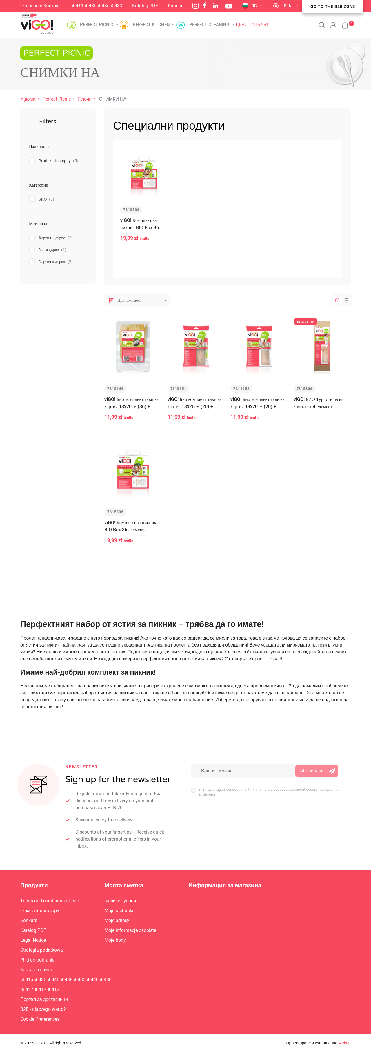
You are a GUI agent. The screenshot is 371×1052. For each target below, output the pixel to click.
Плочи (85, 99)
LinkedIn (215, 5)
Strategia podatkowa (41, 950)
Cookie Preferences (39, 1019)
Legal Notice (33, 940)
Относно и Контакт (40, 5)
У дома (27, 99)
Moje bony (115, 940)
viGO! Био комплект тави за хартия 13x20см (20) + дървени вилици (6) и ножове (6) (195, 410)
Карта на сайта (36, 970)
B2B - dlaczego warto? (43, 1009)
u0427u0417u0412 (39, 989)
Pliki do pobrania (37, 960)
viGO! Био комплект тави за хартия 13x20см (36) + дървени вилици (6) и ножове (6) (131, 410)
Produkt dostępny (58, 160)
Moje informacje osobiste (130, 930)
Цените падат (252, 25)
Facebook (205, 5)
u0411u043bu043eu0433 (96, 5)
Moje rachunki (118, 910)
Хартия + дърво (56, 238)
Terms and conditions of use (49, 900)
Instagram (195, 5)
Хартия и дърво (56, 261)
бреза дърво (52, 249)
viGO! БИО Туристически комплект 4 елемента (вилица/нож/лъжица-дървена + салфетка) (319, 410)
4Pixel (345, 1043)
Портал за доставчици (44, 999)
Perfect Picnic (57, 99)
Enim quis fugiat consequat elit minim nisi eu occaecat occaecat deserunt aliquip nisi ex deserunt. (268, 791)
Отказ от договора (39, 910)
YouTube (228, 6)
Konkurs (28, 920)
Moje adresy (116, 920)
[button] (342, 22)
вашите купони (120, 900)
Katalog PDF (145, 5)
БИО (46, 199)
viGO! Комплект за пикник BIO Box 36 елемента (139, 232)
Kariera (175, 5)
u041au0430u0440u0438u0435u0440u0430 (66, 979)
